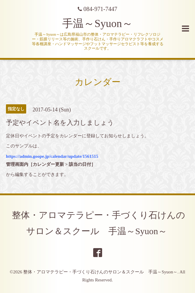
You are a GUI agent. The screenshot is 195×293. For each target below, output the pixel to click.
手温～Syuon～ (97, 23)
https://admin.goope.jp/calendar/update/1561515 (52, 156)
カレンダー (98, 82)
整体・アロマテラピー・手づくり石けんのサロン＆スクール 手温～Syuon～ (100, 272)
